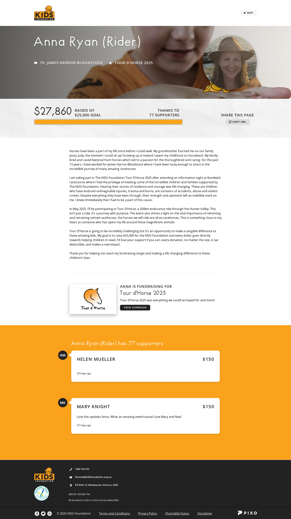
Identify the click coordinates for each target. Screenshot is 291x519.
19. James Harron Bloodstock (71, 62)
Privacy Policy (147, 513)
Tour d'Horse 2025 (134, 62)
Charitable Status (177, 513)
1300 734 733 (82, 469)
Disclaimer (204, 513)
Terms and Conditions (114, 513)
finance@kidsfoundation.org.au (93, 477)
